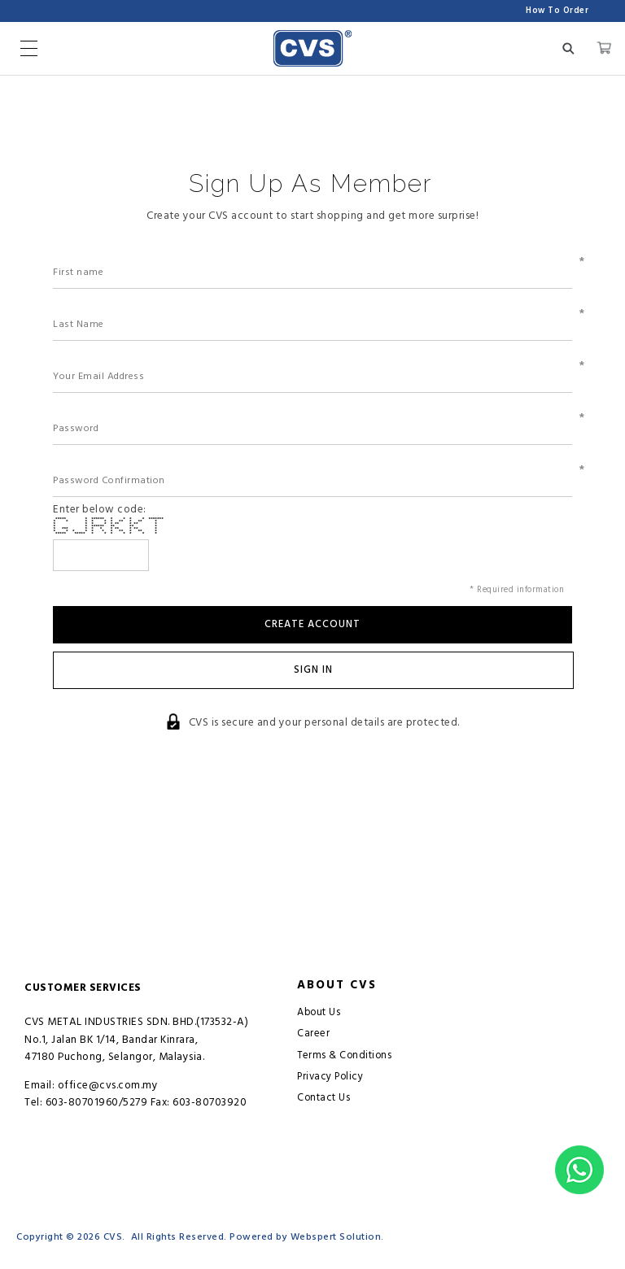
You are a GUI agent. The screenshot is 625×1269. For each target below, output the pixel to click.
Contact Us (323, 1098)
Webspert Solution (336, 1237)
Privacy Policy (330, 1077)
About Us (318, 1012)
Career (313, 1034)
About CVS (337, 986)
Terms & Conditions (344, 1055)
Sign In (313, 670)
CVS (113, 1237)
